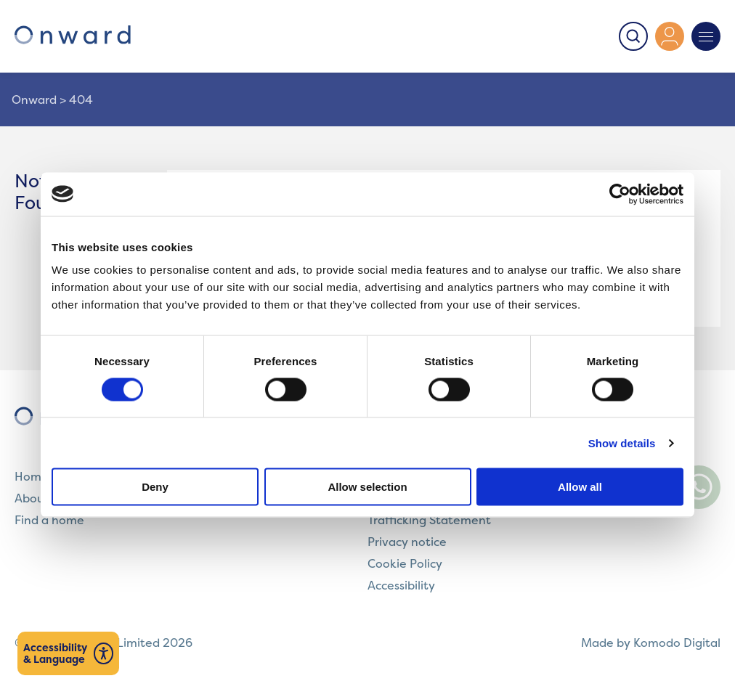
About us (40, 498)
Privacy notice (407, 542)
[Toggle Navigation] (705, 36)
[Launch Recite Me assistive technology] (68, 653)
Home (32, 476)
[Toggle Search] (633, 36)
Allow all (580, 487)
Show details (622, 442)
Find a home (49, 520)
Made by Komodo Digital (650, 643)
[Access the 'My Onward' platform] (669, 36)
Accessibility (401, 585)
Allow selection (367, 487)
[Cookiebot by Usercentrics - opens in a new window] (619, 194)
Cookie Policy (405, 563)
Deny (155, 487)
